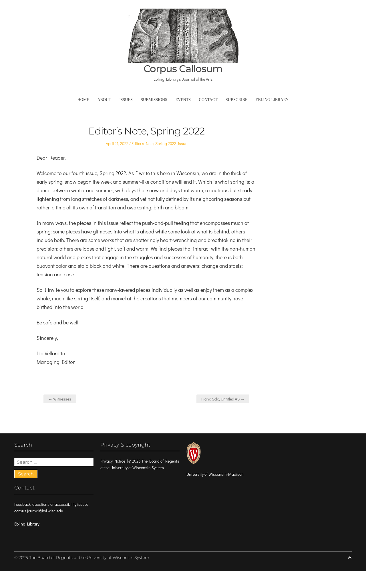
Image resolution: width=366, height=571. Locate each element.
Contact (208, 100)
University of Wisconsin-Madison (215, 474)
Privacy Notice (112, 461)
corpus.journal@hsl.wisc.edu (38, 510)
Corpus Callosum (183, 69)
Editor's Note (143, 143)
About (104, 100)
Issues (126, 100)
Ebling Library (272, 100)
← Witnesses (59, 399)
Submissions (154, 100)
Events (183, 100)
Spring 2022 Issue (171, 143)
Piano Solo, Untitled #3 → (222, 399)
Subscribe (236, 100)
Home (83, 100)
